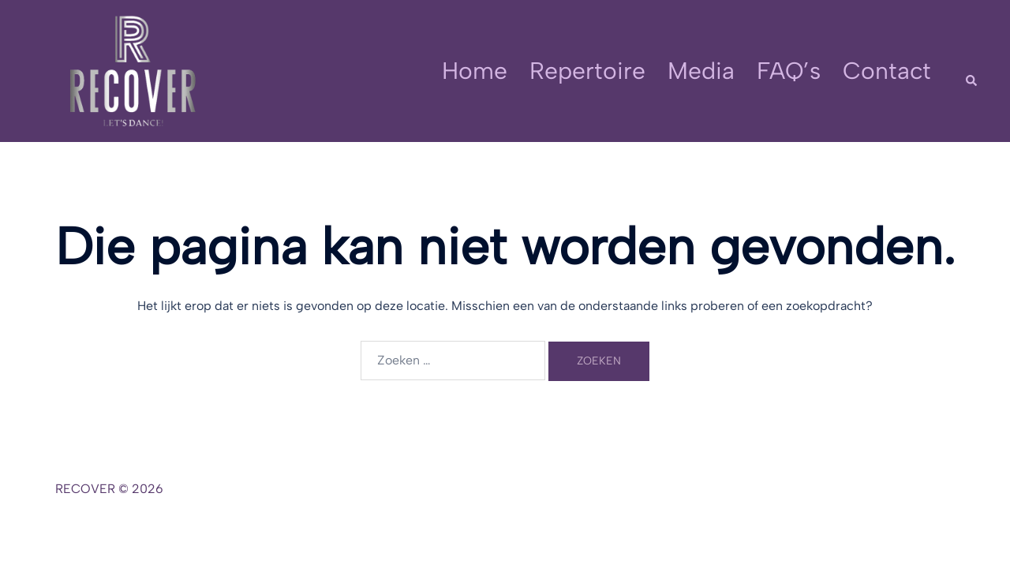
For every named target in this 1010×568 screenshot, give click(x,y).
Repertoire (587, 70)
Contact (887, 70)
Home (474, 70)
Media (701, 70)
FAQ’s (789, 70)
